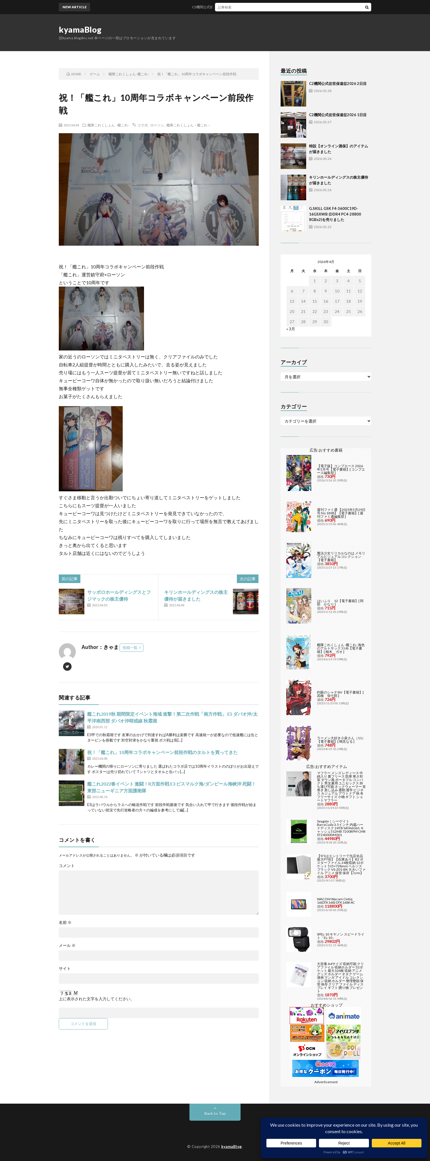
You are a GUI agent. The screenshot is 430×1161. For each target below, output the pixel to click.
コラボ (142, 125)
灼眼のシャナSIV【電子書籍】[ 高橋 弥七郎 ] (340, 694)
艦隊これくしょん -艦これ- (108, 125)
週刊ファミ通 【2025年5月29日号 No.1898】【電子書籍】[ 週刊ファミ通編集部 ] (341, 513)
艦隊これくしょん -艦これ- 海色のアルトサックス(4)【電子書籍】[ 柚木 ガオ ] (341, 648)
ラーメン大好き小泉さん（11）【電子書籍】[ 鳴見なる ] (341, 740)
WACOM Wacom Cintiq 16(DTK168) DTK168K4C (336, 901)
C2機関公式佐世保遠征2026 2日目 (223, 7)
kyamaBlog (80, 30)
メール (67, 945)
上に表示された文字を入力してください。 (96, 999)
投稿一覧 (130, 647)
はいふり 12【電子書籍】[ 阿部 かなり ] (340, 602)
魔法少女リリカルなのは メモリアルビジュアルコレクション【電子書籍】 (341, 556)
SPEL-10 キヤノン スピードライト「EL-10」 (340, 936)
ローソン (157, 125)
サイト (65, 968)
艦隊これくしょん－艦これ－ (188, 125)
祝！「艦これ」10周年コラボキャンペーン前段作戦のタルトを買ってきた (162, 752)
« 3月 (290, 328)
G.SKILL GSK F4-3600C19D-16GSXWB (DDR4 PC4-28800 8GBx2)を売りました (335, 214)
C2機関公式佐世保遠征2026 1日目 (338, 114)
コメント (67, 866)
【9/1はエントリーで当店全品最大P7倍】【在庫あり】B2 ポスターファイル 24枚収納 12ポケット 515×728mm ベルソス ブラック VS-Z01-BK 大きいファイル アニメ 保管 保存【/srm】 (341, 864)
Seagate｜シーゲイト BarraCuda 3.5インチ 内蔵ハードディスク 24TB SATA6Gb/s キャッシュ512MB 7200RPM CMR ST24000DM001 (341, 828)
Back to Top (215, 1113)
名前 (65, 922)
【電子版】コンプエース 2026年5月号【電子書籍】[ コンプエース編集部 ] (341, 469)
